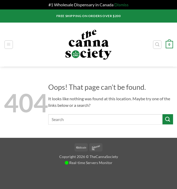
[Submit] (168, 119)
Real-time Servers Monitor (88, 162)
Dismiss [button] (121, 4)
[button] (8, 44)
